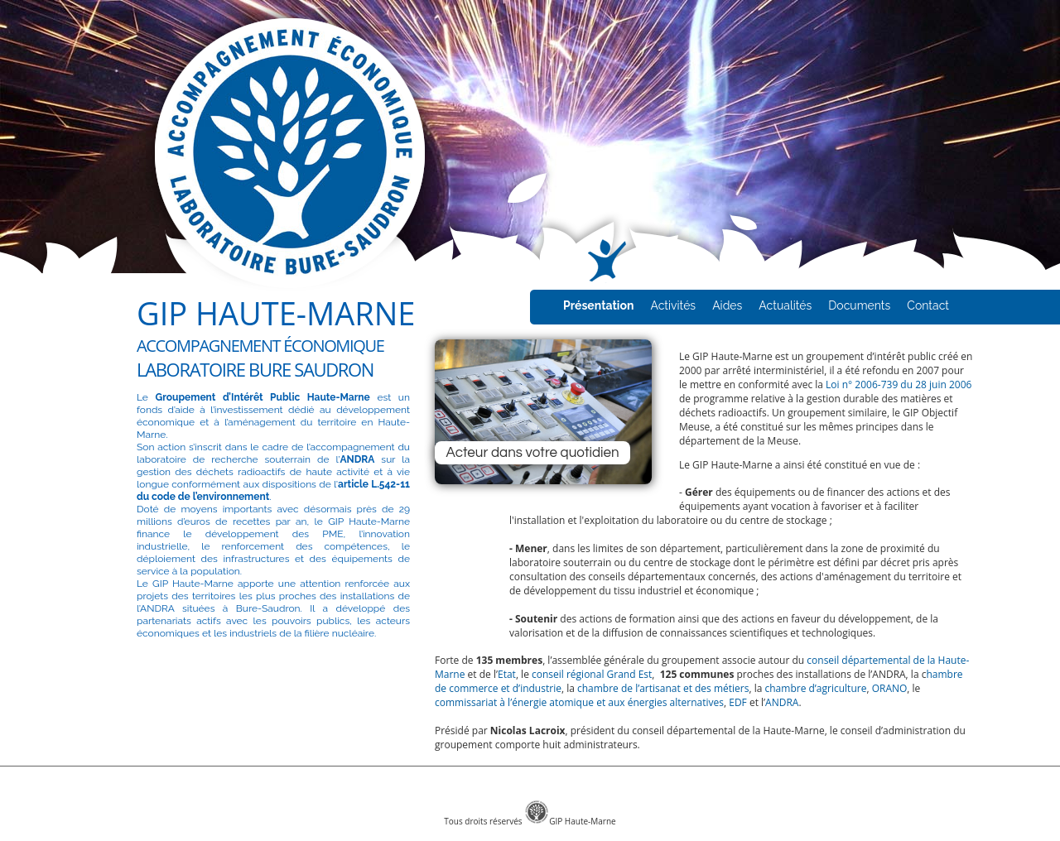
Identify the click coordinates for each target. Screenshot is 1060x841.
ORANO (890, 688)
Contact (928, 305)
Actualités (785, 305)
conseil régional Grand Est (592, 674)
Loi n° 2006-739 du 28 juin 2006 (898, 384)
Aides (727, 305)
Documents (859, 305)
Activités (673, 305)
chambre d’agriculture (816, 688)
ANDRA (781, 702)
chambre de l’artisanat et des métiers (663, 688)
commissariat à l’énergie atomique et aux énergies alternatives (579, 702)
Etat (507, 674)
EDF (738, 702)
